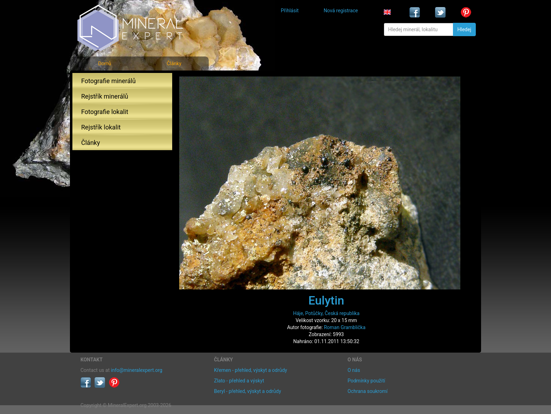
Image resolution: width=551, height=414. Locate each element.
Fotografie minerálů (108, 81)
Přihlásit (290, 10)
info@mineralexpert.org (136, 370)
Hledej (464, 29)
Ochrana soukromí (368, 391)
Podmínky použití (366, 380)
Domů (104, 63)
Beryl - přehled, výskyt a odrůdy (247, 391)
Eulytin (326, 300)
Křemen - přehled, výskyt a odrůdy (250, 370)
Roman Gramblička (344, 327)
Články (174, 63)
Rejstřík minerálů (104, 96)
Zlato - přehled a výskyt (239, 380)
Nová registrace (341, 10)
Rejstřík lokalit (101, 127)
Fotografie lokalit (104, 111)
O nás (354, 370)
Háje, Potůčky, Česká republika (326, 313)
